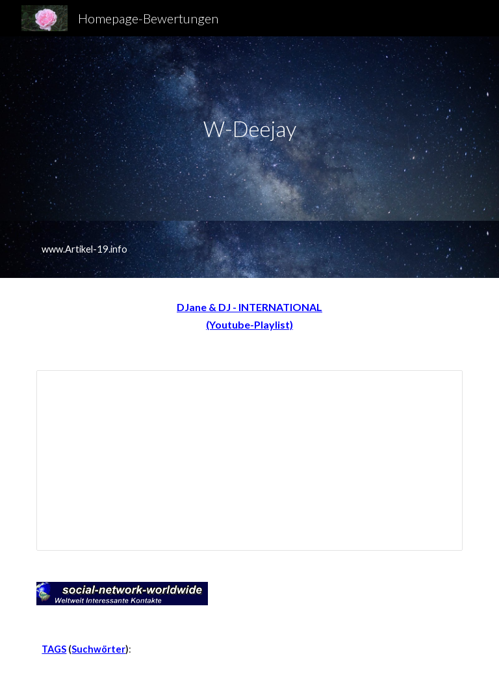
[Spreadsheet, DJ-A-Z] (249, 460)
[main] (249, 129)
